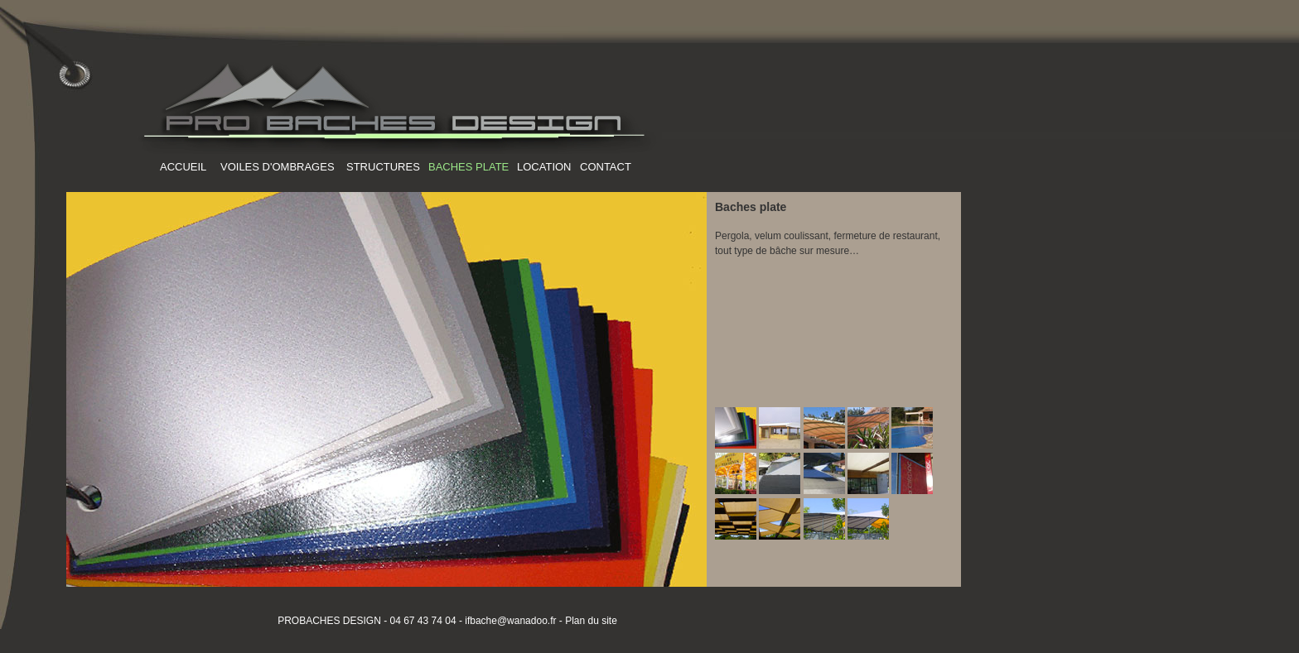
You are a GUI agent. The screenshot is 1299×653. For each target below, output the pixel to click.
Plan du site (591, 621)
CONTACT (605, 167)
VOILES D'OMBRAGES (277, 167)
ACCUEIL (183, 167)
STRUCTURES (383, 167)
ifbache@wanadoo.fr (509, 621)
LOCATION (544, 167)
